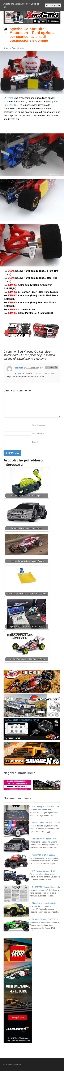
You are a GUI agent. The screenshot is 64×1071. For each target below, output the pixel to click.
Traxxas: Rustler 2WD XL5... (44, 919)
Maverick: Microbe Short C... (44, 903)
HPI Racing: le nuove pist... (43, 807)
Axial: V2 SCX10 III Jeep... (43, 855)
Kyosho (21, 48)
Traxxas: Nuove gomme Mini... (45, 839)
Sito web (35, 442)
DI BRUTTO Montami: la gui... (44, 887)
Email (38, 433)
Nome (38, 425)
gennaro (19, 367)
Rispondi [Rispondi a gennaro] (50, 367)
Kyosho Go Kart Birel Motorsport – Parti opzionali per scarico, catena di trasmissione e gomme (32, 34)
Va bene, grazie (53, 5)
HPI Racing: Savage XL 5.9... (44, 871)
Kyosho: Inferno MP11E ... (43, 823)
